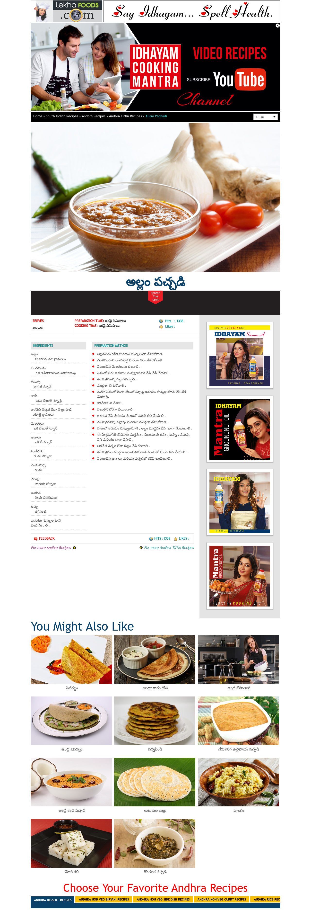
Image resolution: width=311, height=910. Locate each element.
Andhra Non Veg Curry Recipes (222, 899)
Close (278, 25)
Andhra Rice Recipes (270, 899)
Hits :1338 (160, 538)
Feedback (44, 538)
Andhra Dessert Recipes (52, 900)
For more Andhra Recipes (53, 547)
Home (39, 116)
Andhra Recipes (95, 116)
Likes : (181, 538)
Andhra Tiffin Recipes (126, 116)
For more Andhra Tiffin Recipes (166, 547)
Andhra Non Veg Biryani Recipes (104, 899)
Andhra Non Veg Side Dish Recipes (163, 899)
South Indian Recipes (63, 116)
